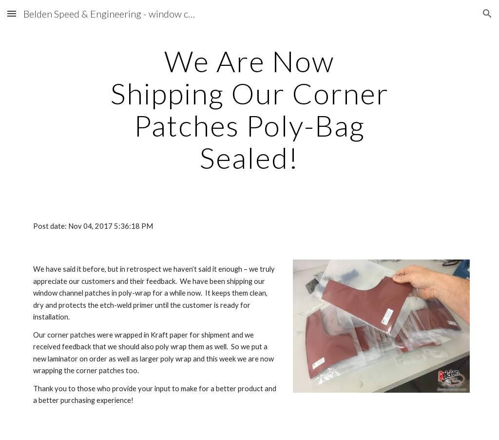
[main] (249, 109)
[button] (11, 13)
